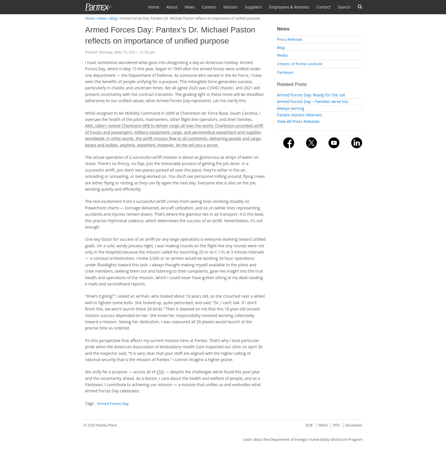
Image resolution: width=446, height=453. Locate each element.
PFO (336, 425)
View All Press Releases (298, 121)
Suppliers (253, 7)
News (190, 7)
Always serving (290, 108)
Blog (113, 18)
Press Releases (289, 39)
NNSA (323, 425)
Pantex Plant (106, 425)
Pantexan (285, 72)
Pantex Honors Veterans (299, 115)
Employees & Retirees (289, 7)
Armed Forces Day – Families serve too (312, 101)
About (171, 7)
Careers (209, 7)
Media (282, 55)
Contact (323, 7)
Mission (230, 7)
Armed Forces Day (113, 403)
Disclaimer (353, 425)
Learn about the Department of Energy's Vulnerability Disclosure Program (302, 439)
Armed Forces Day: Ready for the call (311, 95)
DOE (309, 425)
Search (344, 7)
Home (153, 7)
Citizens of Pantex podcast (299, 63)
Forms (360, 6)
